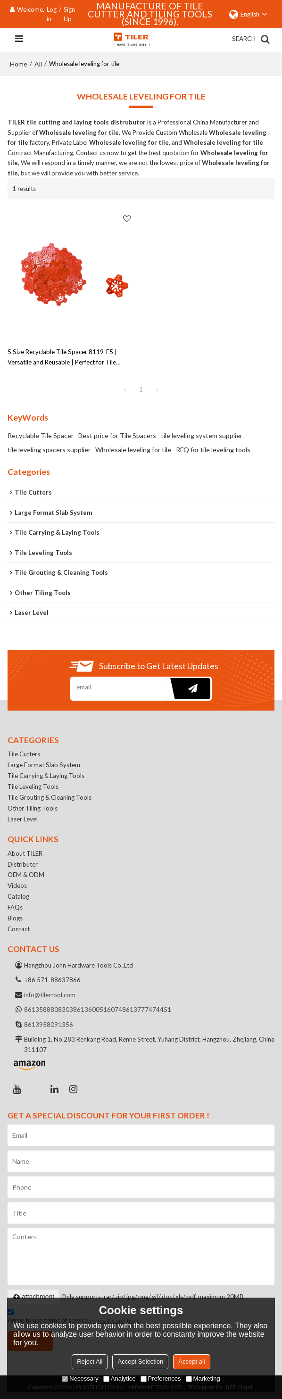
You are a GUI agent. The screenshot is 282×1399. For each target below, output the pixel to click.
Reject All (89, 1361)
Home (18, 64)
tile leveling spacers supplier (49, 450)
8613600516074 (97, 1009)
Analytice (119, 1378)
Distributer (23, 864)
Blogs (15, 918)
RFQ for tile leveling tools (213, 450)
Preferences (161, 1378)
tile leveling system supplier (201, 435)
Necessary (80, 1378)
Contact (19, 929)
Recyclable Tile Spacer (41, 435)
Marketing (203, 1378)
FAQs (15, 907)
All (38, 64)
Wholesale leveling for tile (133, 450)
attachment (33, 1296)
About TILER (25, 853)
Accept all (191, 1361)
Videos (17, 885)
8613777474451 (146, 1009)
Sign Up (69, 14)
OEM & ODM (26, 874)
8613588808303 (48, 1009)
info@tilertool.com (49, 995)
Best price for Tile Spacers (117, 435)
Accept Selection (140, 1361)
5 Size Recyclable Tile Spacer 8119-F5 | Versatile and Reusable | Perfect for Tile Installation (62, 357)
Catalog (18, 896)
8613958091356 (48, 1024)
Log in (52, 14)
